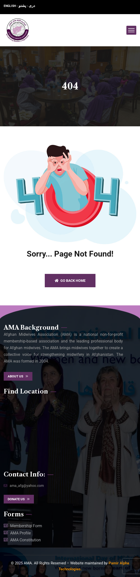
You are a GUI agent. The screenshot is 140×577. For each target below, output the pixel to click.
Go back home (70, 281)
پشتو (22, 5)
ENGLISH (10, 6)
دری (32, 5)
